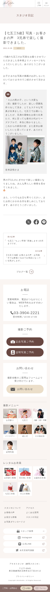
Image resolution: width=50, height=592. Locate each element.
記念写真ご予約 (22, 342)
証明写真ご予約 (22, 352)
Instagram (31, 537)
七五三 (19, 48)
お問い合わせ (22, 389)
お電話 (26, 588)
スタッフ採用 (31, 531)
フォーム (41, 588)
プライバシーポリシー (25, 576)
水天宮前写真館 (30, 550)
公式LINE (31, 544)
